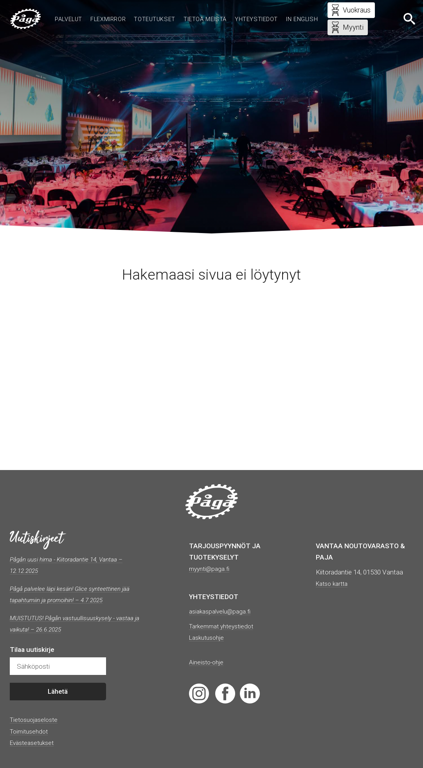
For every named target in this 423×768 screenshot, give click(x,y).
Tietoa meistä (228, 12)
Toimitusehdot (31, 731)
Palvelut (82, 12)
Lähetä (58, 691)
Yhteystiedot (283, 12)
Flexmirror (124, 12)
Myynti (345, 28)
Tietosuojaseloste (36, 719)
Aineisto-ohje (208, 662)
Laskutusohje (208, 637)
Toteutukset (175, 12)
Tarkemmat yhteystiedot (224, 626)
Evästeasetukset (34, 742)
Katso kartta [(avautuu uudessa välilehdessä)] (334, 583)
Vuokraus (348, 11)
